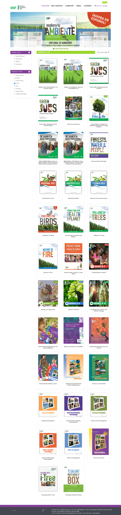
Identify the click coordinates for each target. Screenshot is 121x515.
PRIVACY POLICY (66, 510)
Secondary (87, 6)
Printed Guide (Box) (20, 94)
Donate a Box (18, 91)
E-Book (16, 78)
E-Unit (16, 83)
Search (45, 511)
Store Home (45, 6)
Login (105, 6)
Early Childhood (56, 6)
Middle (78, 6)
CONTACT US (56, 510)
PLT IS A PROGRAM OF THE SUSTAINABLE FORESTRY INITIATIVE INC (92, 510)
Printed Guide (18, 80)
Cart (98, 6)
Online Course (18, 75)
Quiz (15, 86)
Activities (17, 88)
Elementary (69, 6)
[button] (29, 52)
